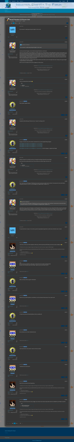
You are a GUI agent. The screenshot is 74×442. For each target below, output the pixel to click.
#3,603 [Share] (66, 79)
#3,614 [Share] (66, 295)
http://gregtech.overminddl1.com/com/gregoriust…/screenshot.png (31, 148)
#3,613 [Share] (66, 277)
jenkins (41, 13)
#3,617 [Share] (66, 346)
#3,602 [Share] (66, 41)
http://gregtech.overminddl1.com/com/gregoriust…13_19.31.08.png (31, 145)
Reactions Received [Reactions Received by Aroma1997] (10, 271)
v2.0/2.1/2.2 (22, 14)
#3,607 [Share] (66, 157)
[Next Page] (21, 23)
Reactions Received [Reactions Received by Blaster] (10, 91)
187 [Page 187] (19, 23)
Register (63, 1)
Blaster (26, 220)
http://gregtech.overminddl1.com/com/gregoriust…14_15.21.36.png (31, 143)
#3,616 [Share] (66, 329)
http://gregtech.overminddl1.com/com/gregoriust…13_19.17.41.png (31, 146)
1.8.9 (44, 14)
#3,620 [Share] (66, 399)
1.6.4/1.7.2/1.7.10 (40, 14)
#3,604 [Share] (66, 101)
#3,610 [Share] (66, 226)
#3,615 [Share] (66, 312)
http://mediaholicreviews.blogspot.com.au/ (45, 65)
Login (60, 1)
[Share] (67, 23)
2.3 (24, 14)
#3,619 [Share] (66, 381)
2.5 (26, 14)
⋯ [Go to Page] (9, 23)
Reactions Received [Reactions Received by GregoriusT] (10, 150)
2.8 (31, 14)
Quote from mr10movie (25, 44)
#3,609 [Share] (66, 198)
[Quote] (66, 38)
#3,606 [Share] (66, 139)
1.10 (49, 14)
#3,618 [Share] (66, 364)
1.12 (53, 14)
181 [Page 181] (13, 23)
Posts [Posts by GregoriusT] (8, 151)
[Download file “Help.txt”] (27, 85)
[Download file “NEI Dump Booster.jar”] (27, 406)
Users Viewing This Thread (10, 430)
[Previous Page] (7, 23)
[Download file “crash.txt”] (27, 165)
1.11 (51, 14)
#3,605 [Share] (66, 119)
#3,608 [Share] (66, 181)
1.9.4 (47, 14)
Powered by (37, 440)
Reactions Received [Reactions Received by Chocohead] (10, 253)
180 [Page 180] (11, 23)
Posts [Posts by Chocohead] (8, 254)
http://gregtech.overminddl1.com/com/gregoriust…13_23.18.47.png (31, 144)
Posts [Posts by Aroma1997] (8, 272)
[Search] (67, 1)
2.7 (30, 14)
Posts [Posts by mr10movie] (8, 237)
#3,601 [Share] (66, 26)
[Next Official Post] (64, 115)
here (27, 271)
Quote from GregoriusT (25, 201)
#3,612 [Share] (66, 260)
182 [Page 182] (15, 23)
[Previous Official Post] (62, 115)
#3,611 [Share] (66, 242)
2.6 (28, 14)
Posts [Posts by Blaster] (8, 92)
